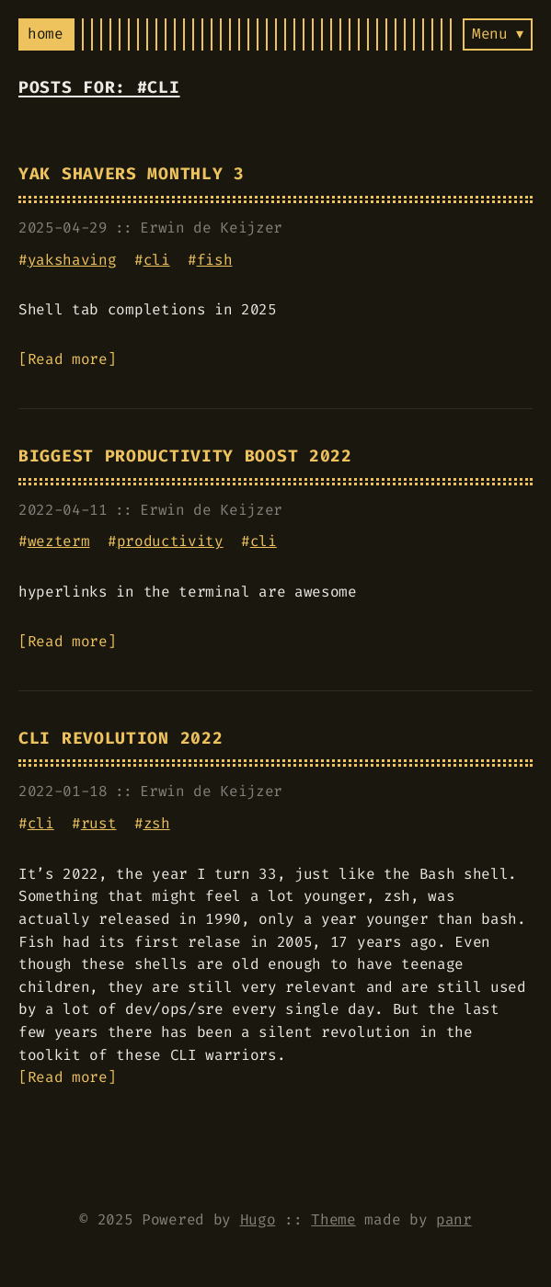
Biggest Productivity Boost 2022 (185, 456)
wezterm (59, 541)
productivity (170, 541)
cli (156, 259)
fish (215, 259)
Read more (68, 359)
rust (99, 823)
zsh (156, 823)
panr (454, 1219)
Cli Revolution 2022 (120, 738)
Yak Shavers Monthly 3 (131, 174)
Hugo (258, 1219)
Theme (333, 1219)
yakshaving (72, 259)
